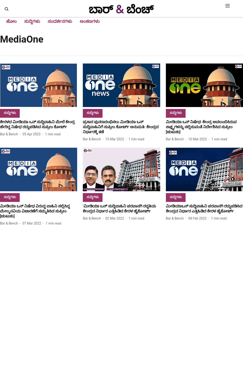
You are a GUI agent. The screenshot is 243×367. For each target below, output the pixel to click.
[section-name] (10, 112)
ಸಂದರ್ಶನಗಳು (60, 21)
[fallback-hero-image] (38, 85)
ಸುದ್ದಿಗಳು (32, 21)
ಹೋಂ (11, 21)
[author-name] (10, 134)
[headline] (38, 125)
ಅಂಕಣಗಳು (90, 21)
